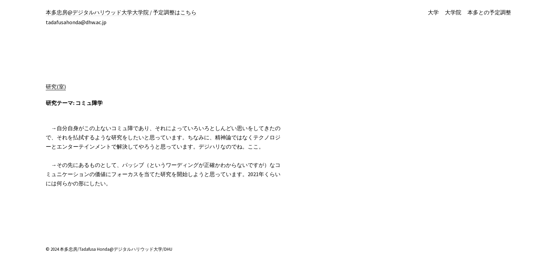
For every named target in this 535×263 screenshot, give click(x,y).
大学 (433, 12)
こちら (188, 12)
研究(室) (56, 86)
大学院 (453, 12)
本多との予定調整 (489, 12)
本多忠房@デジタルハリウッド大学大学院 (97, 12)
